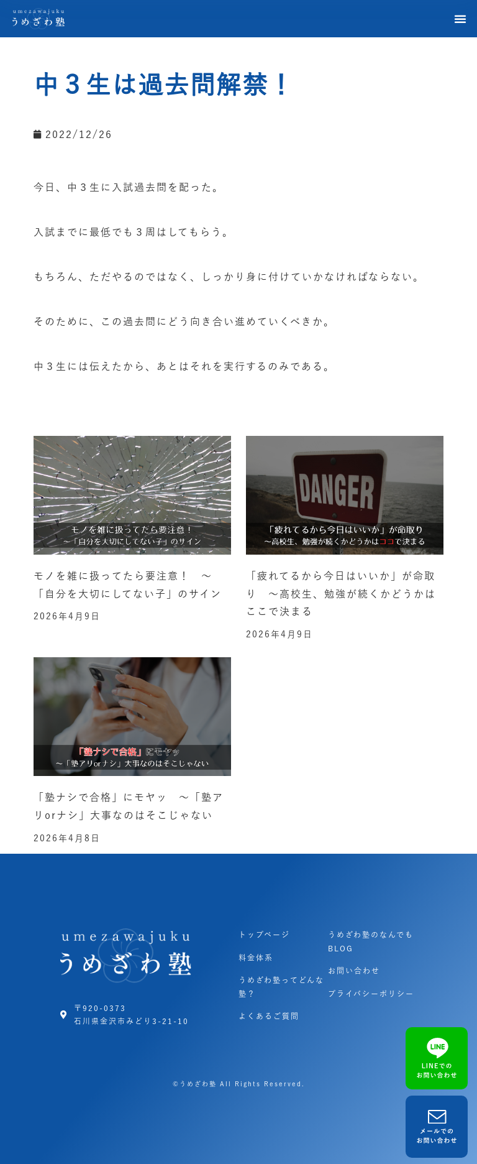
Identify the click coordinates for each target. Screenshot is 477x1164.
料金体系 (255, 957)
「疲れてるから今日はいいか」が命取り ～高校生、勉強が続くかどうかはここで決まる (341, 594)
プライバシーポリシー (371, 993)
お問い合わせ (354, 970)
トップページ (264, 934)
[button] (461, 18)
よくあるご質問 (268, 1016)
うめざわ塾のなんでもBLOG (371, 941)
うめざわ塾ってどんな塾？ (281, 986)
